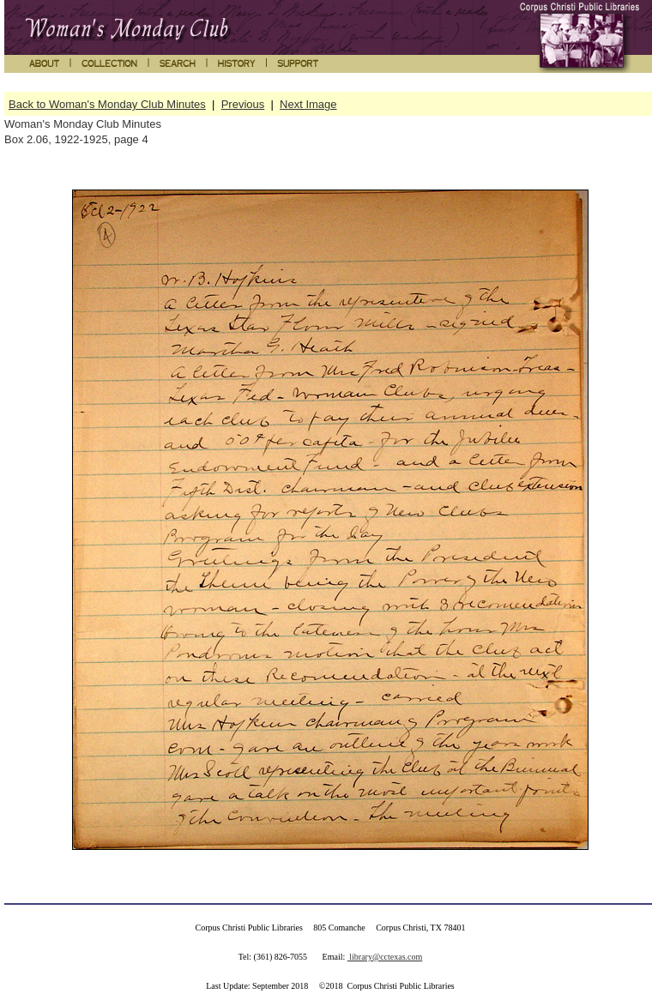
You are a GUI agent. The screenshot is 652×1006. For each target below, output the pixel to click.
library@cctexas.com (385, 956)
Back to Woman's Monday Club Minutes (107, 104)
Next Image (308, 104)
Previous (243, 104)
